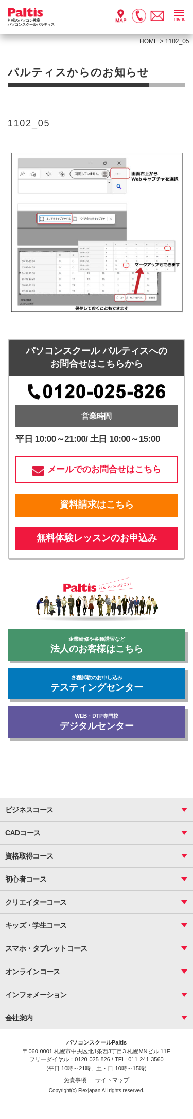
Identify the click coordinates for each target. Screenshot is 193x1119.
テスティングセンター (96, 684)
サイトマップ (112, 1080)
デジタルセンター (96, 722)
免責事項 (76, 1080)
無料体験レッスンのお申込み (97, 538)
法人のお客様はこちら (96, 645)
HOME (148, 41)
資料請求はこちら (97, 504)
